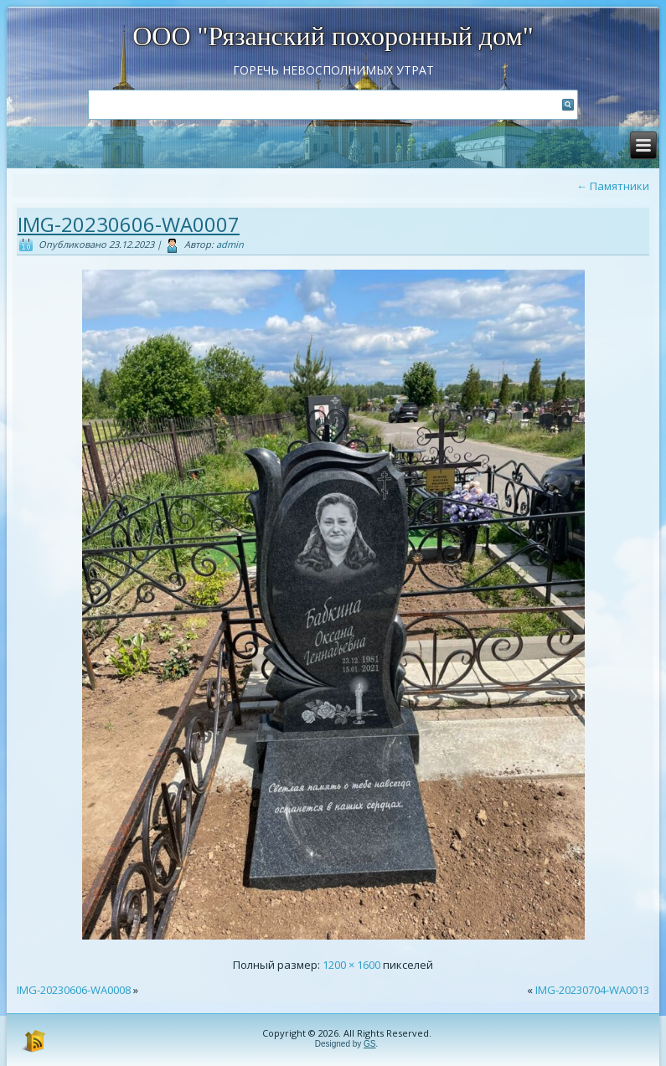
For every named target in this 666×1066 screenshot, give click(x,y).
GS (369, 1043)
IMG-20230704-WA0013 (592, 989)
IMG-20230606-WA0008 (74, 989)
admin (230, 244)
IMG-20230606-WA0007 (129, 224)
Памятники (612, 185)
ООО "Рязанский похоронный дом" (333, 36)
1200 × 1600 (351, 964)
